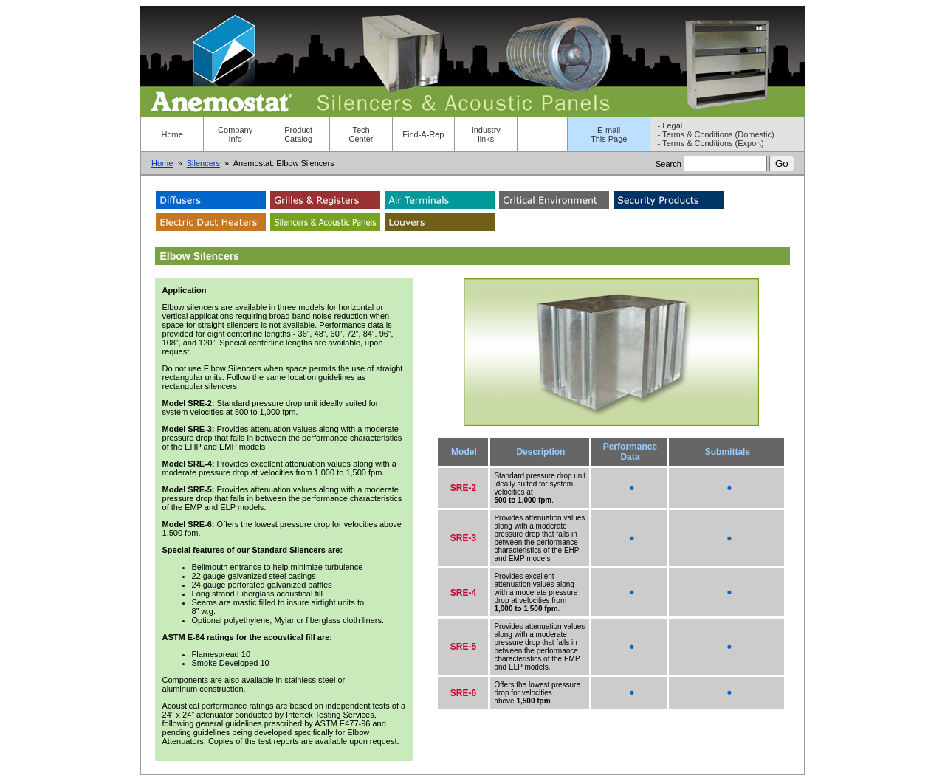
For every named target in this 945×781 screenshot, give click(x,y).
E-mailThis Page (609, 134)
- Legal (670, 125)
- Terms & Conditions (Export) (711, 143)
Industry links (486, 134)
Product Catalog (298, 134)
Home (172, 134)
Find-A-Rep (423, 134)
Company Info (235, 134)
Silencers (203, 163)
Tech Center (361, 134)
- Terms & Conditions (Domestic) (716, 134)
